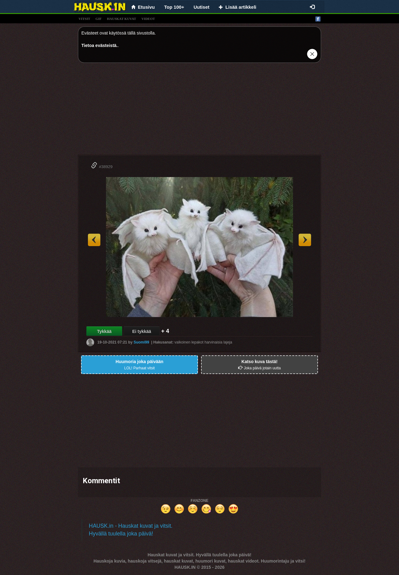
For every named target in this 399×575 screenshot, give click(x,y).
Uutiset (201, 7)
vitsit (84, 19)
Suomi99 (141, 342)
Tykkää (104, 331)
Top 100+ (174, 7)
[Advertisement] (199, 111)
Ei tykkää (141, 331)
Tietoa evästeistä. (99, 45)
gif (98, 19)
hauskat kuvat (121, 19)
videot (148, 19)
